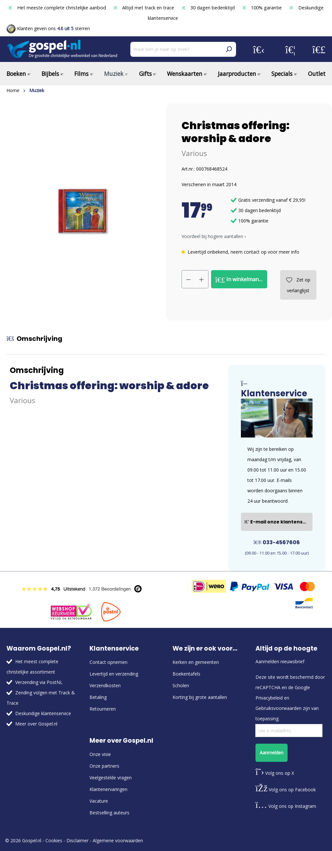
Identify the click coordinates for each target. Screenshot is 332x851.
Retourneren (102, 709)
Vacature (98, 801)
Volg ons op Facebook (285, 789)
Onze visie (100, 754)
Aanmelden (271, 752)
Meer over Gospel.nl (36, 724)
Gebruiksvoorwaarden (278, 708)
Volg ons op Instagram (285, 806)
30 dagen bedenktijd (209, 8)
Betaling (98, 697)
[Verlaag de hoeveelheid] (188, 279)
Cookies (53, 840)
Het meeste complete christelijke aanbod (57, 8)
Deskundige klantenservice (43, 713)
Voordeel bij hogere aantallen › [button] (214, 236)
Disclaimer (77, 840)
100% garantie (263, 8)
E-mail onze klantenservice (278, 522)
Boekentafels (186, 674)
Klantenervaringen (108, 789)
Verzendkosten (105, 685)
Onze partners (104, 766)
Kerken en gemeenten (195, 662)
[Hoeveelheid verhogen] (201, 279)
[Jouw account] (258, 49)
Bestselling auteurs (109, 812)
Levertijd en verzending (113, 674)
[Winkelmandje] (319, 49)
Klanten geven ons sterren (48, 28)
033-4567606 (277, 542)
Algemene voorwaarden (118, 840)
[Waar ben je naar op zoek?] (175, 49)
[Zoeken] (228, 49)
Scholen (180, 685)
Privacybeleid (269, 698)
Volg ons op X (274, 773)
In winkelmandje (240, 279)
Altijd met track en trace (144, 8)
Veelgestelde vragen (110, 777)
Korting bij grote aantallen (199, 697)
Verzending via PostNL (39, 682)
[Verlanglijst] (290, 49)
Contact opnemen (108, 662)
